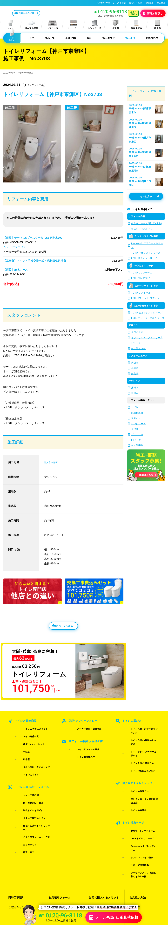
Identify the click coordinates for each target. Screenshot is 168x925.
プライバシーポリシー (124, 893)
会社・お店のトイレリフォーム (33, 797)
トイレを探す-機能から (137, 753)
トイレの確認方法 (135, 772)
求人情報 (161, 3)
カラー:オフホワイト (15, 247)
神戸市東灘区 (52, 472)
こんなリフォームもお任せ (31, 801)
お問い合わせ (135, 3)
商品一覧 (50, 38)
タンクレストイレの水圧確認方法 (142, 776)
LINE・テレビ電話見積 (62, 843)
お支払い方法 (103, 3)
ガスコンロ (52, 24)
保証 (89, 38)
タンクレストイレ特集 (137, 807)
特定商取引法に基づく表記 (151, 893)
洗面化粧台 (136, 24)
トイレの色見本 (133, 780)
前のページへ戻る (56, 638)
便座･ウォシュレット (29, 749)
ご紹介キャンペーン (19, 843)
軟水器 (157, 24)
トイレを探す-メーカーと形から (142, 749)
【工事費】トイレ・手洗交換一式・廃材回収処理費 (34, 260)
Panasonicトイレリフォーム (140, 803)
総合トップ (135, 854)
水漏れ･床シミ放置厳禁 (102, 854)
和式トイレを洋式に (28, 789)
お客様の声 (152, 38)
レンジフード (94, 24)
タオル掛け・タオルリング (31, 761)
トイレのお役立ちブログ (138, 757)
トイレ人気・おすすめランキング (142, 740)
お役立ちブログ (98, 860)
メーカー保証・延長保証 (84, 740)
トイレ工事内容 (26, 780)
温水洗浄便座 (31, 24)
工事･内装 (70, 38)
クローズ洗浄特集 (135, 812)
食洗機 (115, 24)
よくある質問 (119, 3)
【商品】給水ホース (15, 269)
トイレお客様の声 (81, 759)
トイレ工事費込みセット (30, 740)
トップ (30, 38)
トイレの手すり (26, 765)
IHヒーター (73, 24)
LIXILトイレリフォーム (137, 799)
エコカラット (25, 805)
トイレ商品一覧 (26, 744)
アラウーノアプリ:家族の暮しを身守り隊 (142, 818)
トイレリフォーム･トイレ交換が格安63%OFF (27, 3)
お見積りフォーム (59, 837)
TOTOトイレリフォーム (138, 795)
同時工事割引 (16, 837)
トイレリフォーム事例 (83, 755)
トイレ (11, 24)
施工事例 (130, 38)
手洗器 (21, 753)
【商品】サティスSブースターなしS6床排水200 (32, 237)
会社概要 (149, 3)
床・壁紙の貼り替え (28, 784)
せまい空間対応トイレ (29, 793)
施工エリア (108, 38)
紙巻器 (21, 757)
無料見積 (153, 13)
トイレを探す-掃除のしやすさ (140, 744)
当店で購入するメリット (39, 13)
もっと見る (150, 196)
